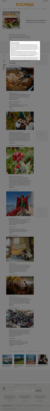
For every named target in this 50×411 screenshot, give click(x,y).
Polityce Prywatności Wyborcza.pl (22, 55)
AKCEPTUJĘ (36, 58)
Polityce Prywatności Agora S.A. (31, 55)
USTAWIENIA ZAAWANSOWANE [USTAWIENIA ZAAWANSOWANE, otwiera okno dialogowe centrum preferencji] (16, 58)
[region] (25, 50)
